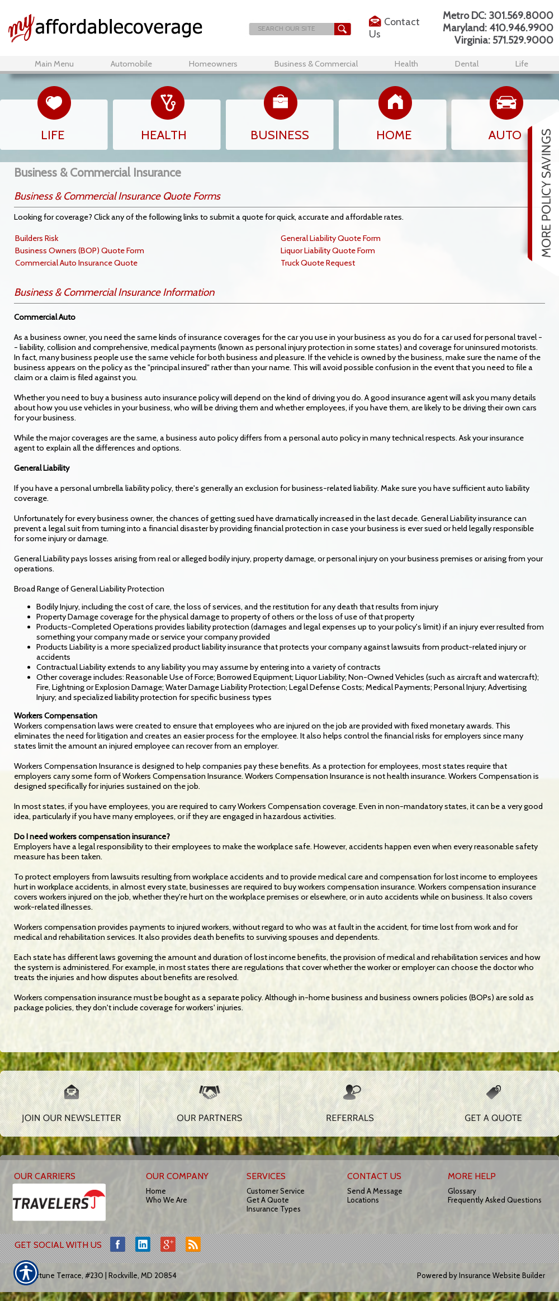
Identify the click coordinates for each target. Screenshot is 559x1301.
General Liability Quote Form (331, 238)
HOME (394, 135)
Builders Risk (36, 238)
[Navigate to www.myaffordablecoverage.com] (539, 194)
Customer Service (276, 1190)
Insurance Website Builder (502, 1275)
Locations (363, 1199)
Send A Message (374, 1190)
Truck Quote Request (318, 263)
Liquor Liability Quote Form (328, 250)
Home (156, 1190)
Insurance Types (274, 1208)
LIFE (53, 135)
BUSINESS (279, 135)
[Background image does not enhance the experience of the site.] (122, 28)
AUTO (505, 135)
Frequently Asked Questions (495, 1199)
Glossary (462, 1190)
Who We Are (166, 1199)
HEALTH (164, 135)
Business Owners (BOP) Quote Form (79, 250)
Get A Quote (268, 1199)
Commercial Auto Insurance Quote (76, 263)
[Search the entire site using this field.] (290, 28)
